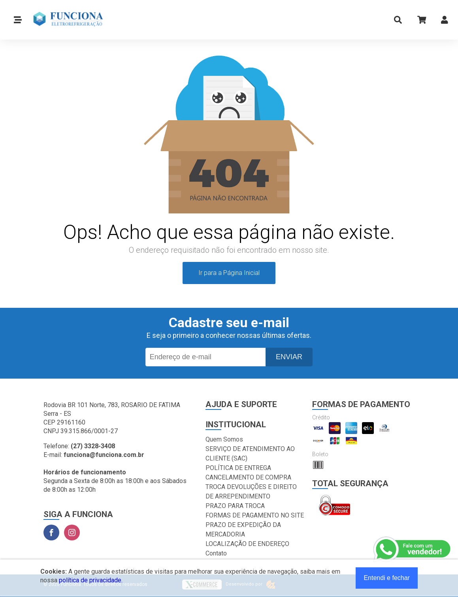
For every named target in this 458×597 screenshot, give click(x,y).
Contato (216, 553)
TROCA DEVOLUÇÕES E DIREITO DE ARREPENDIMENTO (251, 491)
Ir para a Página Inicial (229, 273)
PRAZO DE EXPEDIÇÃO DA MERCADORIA (243, 529)
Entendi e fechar (387, 577)
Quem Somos (224, 439)
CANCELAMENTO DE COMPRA (248, 477)
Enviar (289, 357)
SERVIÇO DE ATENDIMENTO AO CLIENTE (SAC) (250, 453)
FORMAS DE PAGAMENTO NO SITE (254, 515)
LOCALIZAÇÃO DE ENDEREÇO (247, 544)
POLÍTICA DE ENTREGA (238, 468)
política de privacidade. (91, 580)
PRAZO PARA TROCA (235, 506)
